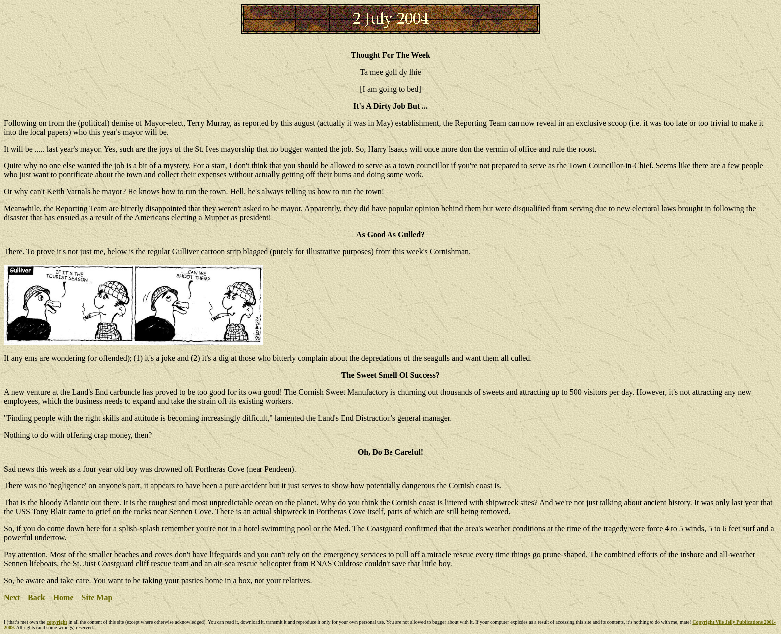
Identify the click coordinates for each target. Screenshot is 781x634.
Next (12, 597)
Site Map (97, 597)
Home (63, 597)
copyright (57, 622)
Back (36, 597)
